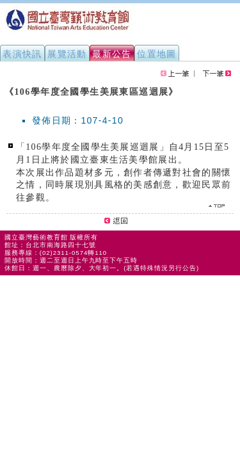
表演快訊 (22, 54)
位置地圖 (157, 54)
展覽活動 (67, 54)
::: (5, 86)
